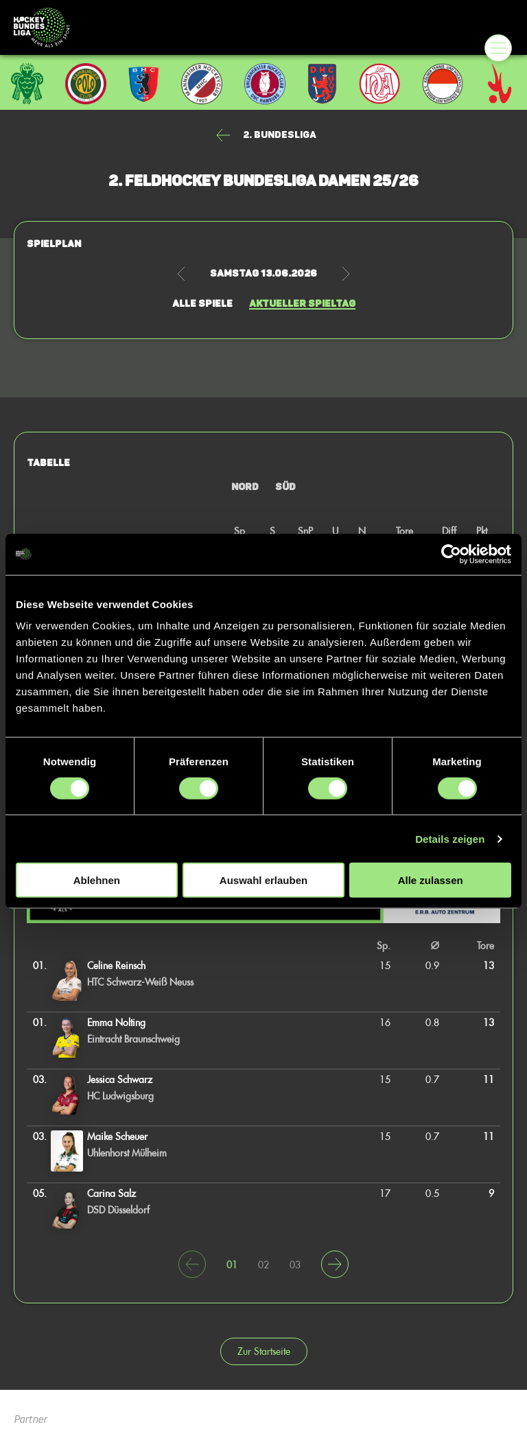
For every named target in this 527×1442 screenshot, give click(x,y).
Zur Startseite (263, 1351)
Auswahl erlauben (263, 880)
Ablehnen (96, 880)
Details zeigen (449, 838)
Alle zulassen (430, 880)
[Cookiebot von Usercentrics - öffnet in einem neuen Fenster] (451, 554)
